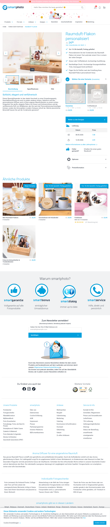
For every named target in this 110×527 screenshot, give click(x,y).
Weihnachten (61, 410)
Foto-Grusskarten (9, 421)
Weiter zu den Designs (76, 120)
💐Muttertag (90, 22)
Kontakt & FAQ (88, 410)
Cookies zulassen (100, 523)
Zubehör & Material (10, 431)
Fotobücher (7, 410)
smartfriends (87, 433)
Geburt (59, 433)
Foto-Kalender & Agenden (12, 434)
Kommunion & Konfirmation (66, 424)
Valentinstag (61, 416)
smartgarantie (88, 435)
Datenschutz (34, 413)
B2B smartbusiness (37, 433)
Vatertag (60, 421)
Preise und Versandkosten (92, 416)
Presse (32, 424)
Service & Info (89, 405)
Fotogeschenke (8, 413)
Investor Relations (36, 430)
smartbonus (87, 438)
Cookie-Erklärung (36, 416)
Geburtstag (60, 430)
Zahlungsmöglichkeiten (91, 424)
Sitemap (86, 427)
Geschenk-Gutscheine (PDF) (13, 440)
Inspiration (78, 22)
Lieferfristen (87, 418)
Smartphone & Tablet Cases (13, 428)
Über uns (33, 410)
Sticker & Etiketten (9, 437)
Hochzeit (60, 427)
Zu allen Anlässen (63, 435)
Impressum (34, 421)
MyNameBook (8, 418)
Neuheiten (54, 22)
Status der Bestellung (90, 430)
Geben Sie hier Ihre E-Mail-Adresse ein (43, 327)
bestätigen (34, 335)
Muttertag (60, 418)
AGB (31, 418)
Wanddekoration (9, 416)
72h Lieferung (88, 421)
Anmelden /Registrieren (91, 413)
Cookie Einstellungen (12, 523)
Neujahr (59, 413)
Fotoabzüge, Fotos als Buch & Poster (13, 425)
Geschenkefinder (66, 22)
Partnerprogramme (36, 427)
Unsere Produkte (10, 405)
